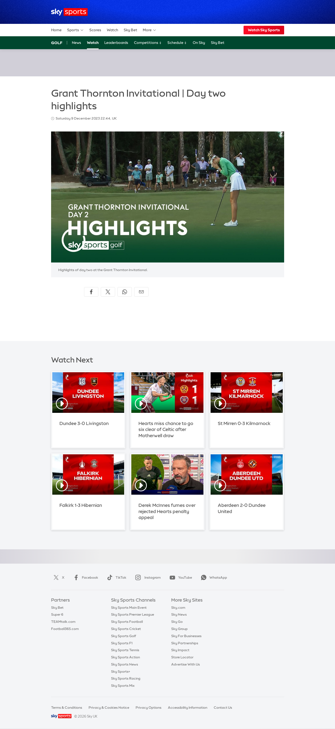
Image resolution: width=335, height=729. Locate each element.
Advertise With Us (185, 664)
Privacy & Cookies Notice (109, 707)
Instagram (147, 577)
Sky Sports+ (120, 671)
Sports (75, 30)
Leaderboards (116, 42)
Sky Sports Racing (125, 678)
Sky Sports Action (125, 657)
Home (56, 30)
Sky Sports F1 (122, 643)
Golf (56, 43)
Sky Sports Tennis (125, 650)
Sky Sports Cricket (126, 628)
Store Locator (182, 657)
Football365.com (65, 628)
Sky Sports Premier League (132, 614)
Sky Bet (130, 30)
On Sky (199, 42)
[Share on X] (108, 292)
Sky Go (177, 621)
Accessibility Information (187, 707)
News (76, 42)
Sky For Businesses (186, 636)
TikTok (115, 577)
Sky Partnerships (184, 643)
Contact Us (223, 707)
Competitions (148, 43)
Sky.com (178, 607)
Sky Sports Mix (123, 685)
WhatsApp (213, 577)
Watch (112, 30)
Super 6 (57, 614)
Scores (95, 30)
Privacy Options (148, 707)
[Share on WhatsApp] (124, 292)
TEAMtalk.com (63, 621)
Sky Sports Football (127, 621)
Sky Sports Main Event (129, 607)
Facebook (84, 577)
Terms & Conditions (66, 707)
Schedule (177, 43)
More (149, 30)
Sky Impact (180, 650)
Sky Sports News (124, 664)
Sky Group (179, 628)
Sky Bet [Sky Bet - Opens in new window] (217, 42)
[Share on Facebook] (91, 292)
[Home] (69, 12)
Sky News (179, 614)
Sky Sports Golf (123, 636)
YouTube (180, 577)
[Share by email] (141, 292)
